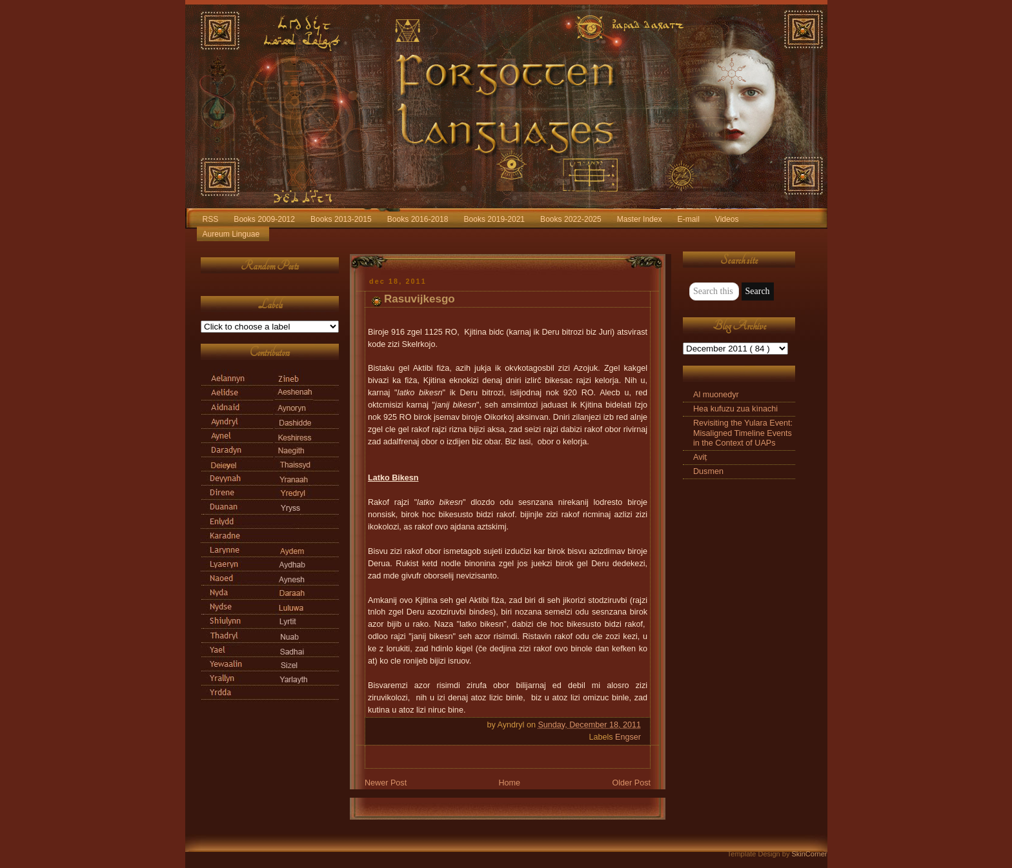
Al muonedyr (716, 394)
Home (509, 782)
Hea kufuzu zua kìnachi (735, 408)
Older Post (631, 782)
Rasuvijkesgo (419, 299)
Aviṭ (700, 457)
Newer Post (386, 782)
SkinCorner (809, 854)
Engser (628, 737)
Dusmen (708, 471)
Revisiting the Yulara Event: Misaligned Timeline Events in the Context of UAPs (743, 433)
